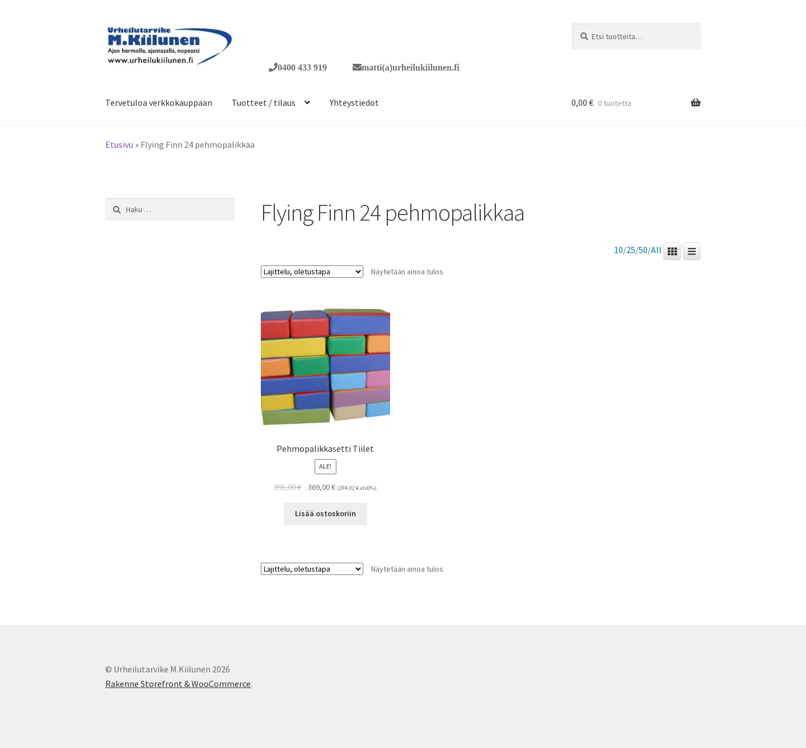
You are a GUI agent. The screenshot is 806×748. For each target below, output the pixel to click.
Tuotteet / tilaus (264, 102)
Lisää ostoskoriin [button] (325, 513)
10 (618, 250)
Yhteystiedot (354, 102)
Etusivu (119, 144)
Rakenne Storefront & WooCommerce (178, 683)
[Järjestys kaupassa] (312, 271)
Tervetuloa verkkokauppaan (158, 102)
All (656, 250)
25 (630, 250)
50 (643, 250)
